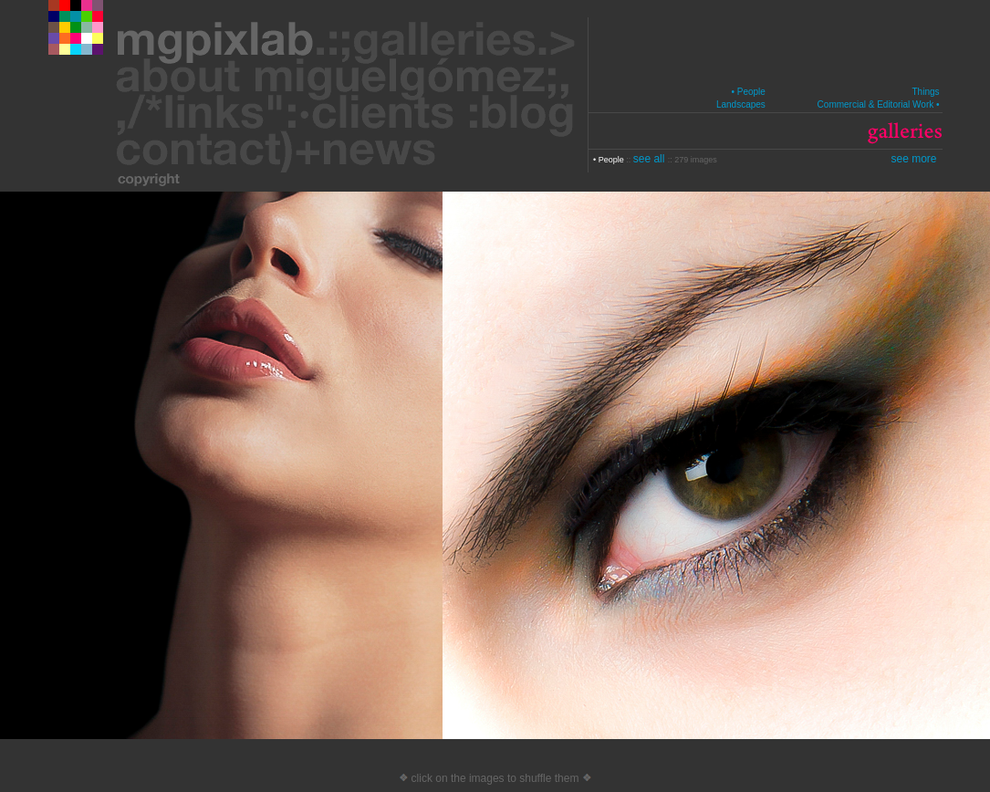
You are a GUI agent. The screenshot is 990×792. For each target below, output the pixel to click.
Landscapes (741, 104)
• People (748, 92)
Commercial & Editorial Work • (879, 104)
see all (650, 158)
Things (925, 92)
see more (913, 158)
